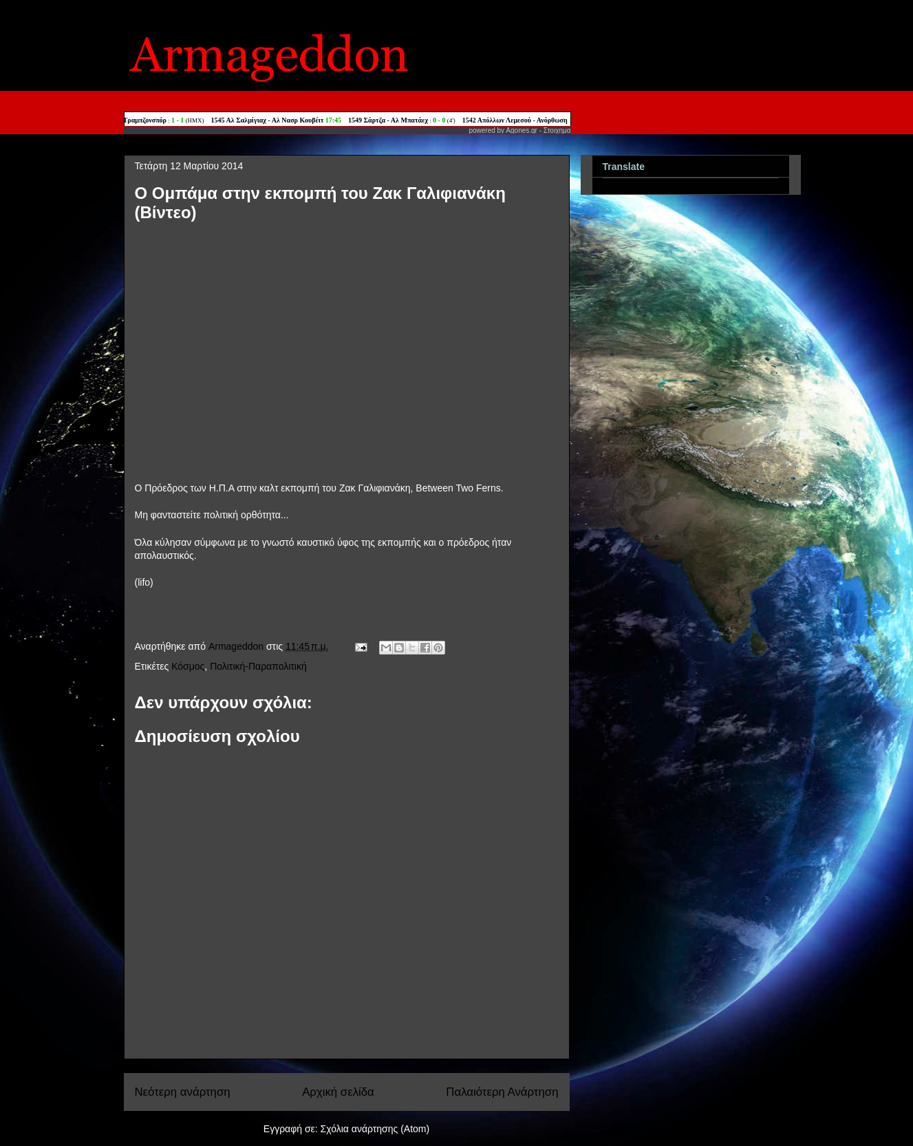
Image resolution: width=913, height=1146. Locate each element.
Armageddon (237, 646)
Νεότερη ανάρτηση (182, 1092)
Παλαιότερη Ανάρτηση (502, 1092)
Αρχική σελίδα (338, 1092)
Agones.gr (521, 130)
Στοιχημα (557, 130)
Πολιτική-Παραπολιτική (258, 666)
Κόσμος (187, 666)
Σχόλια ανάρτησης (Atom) (375, 1128)
